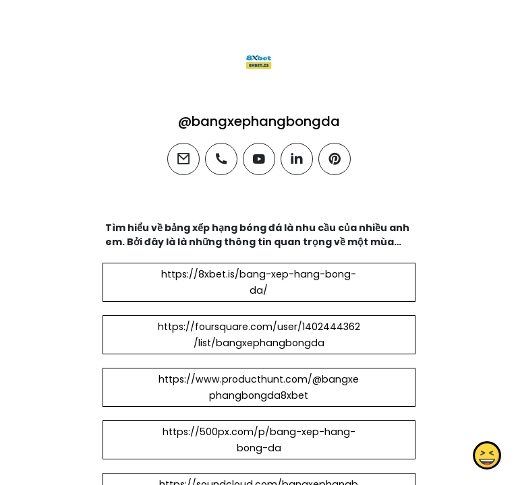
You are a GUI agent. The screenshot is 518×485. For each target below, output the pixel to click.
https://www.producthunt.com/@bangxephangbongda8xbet (259, 387)
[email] (183, 159)
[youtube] (259, 159)
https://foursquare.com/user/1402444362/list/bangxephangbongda (259, 335)
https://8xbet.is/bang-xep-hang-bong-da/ (258, 282)
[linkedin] (297, 159)
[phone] (221, 159)
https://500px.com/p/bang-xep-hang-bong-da (259, 440)
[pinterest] (334, 159)
